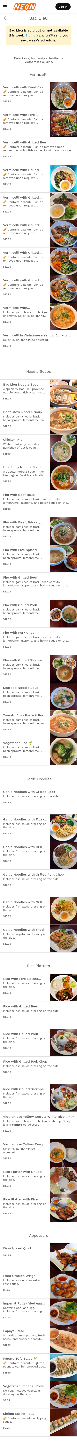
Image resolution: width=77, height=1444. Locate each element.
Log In (63, 6)
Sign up (32, 35)
